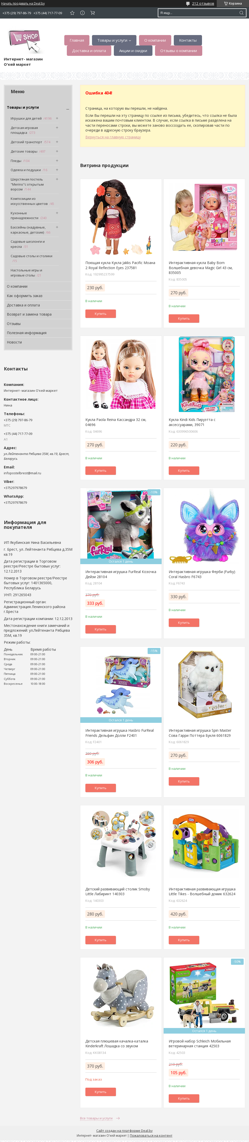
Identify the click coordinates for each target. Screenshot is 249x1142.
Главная (77, 40)
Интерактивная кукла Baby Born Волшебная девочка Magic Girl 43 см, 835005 (201, 267)
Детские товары (24, 151)
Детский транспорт (26, 142)
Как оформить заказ (24, 295)
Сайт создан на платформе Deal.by (124, 1130)
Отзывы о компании (178, 50)
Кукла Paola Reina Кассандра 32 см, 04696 (115, 422)
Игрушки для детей (26, 118)
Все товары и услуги (96, 1118)
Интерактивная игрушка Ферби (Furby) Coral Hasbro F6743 (202, 574)
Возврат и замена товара (29, 314)
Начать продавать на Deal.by (23, 3)
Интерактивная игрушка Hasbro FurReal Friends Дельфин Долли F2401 (119, 733)
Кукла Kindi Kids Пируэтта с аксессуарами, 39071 (192, 422)
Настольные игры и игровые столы (26, 273)
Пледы (16, 160)
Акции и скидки (133, 50)
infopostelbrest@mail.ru (22, 473)
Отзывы (14, 323)
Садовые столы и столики (31, 256)
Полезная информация (26, 332)
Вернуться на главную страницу (113, 137)
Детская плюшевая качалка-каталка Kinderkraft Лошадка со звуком (116, 1044)
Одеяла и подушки (26, 170)
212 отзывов (203, 3)
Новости (14, 342)
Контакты (188, 40)
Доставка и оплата (89, 50)
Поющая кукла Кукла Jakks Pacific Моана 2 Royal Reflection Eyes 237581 (120, 265)
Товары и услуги (112, 40)
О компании (155, 40)
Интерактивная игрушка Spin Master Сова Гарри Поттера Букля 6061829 (200, 733)
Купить (100, 313)
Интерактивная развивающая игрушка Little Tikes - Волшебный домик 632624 (202, 891)
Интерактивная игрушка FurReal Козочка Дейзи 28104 (120, 574)
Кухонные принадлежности (24, 215)
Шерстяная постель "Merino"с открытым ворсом (27, 184)
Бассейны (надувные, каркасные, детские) (28, 230)
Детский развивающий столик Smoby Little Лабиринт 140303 (117, 891)
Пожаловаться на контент (151, 1135)
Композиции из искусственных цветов (29, 201)
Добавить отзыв (72, 13)
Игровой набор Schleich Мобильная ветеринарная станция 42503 (200, 1044)
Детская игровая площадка (24, 130)
